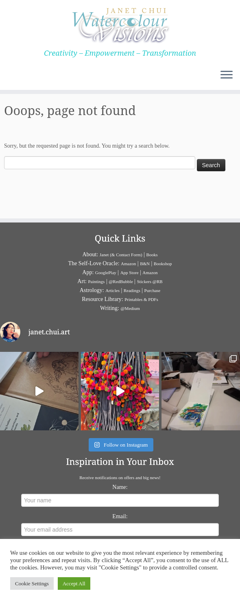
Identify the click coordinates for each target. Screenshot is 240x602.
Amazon (128, 263)
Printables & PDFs (141, 299)
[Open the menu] (226, 75)
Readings (132, 290)
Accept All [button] (74, 583)
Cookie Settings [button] (32, 583)
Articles (112, 290)
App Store (129, 272)
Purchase (152, 290)
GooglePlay (105, 272)
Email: (119, 516)
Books (151, 254)
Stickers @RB (150, 281)
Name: (119, 487)
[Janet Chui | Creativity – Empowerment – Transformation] (120, 24)
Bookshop (163, 263)
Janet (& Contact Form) (121, 254)
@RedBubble (121, 281)
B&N (145, 263)
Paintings (96, 281)
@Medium (130, 308)
